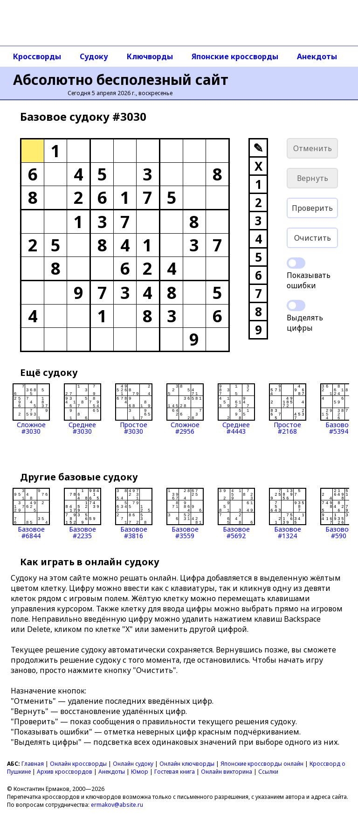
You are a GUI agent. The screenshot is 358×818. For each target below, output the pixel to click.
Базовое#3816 (133, 513)
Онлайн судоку (133, 764)
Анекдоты (317, 56)
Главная (32, 764)
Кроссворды (37, 56)
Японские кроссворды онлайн (261, 764)
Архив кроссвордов (64, 772)
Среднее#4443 (236, 409)
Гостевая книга (174, 772)
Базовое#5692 (236, 513)
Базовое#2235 (82, 513)
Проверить (312, 208)
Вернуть (312, 178)
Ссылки (268, 772)
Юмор (139, 772)
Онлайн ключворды (186, 764)
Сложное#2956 (185, 409)
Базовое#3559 (185, 513)
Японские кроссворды (235, 56)
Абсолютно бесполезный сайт (120, 79)
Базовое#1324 (287, 513)
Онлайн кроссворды (78, 764)
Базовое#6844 (31, 513)
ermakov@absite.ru (117, 805)
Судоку (94, 56)
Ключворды (150, 56)
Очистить (312, 238)
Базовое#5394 (339, 409)
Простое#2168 (287, 409)
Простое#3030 (133, 409)
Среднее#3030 (82, 409)
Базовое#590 (339, 513)
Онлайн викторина (226, 772)
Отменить (312, 148)
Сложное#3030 (31, 409)
